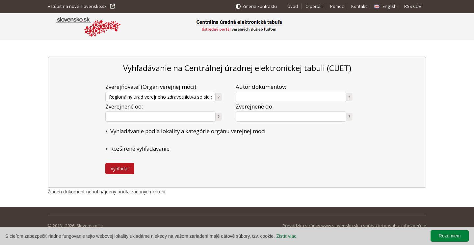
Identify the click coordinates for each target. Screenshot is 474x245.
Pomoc (337, 6)
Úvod (292, 6)
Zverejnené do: (255, 106)
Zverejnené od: (124, 106)
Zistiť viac (286, 236)
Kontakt (359, 6)
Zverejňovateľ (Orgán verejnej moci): (151, 86)
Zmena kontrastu (259, 6)
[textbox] (160, 97)
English (389, 6)
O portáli (314, 6)
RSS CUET (413, 6)
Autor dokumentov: (261, 86)
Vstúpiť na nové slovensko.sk (77, 6)
